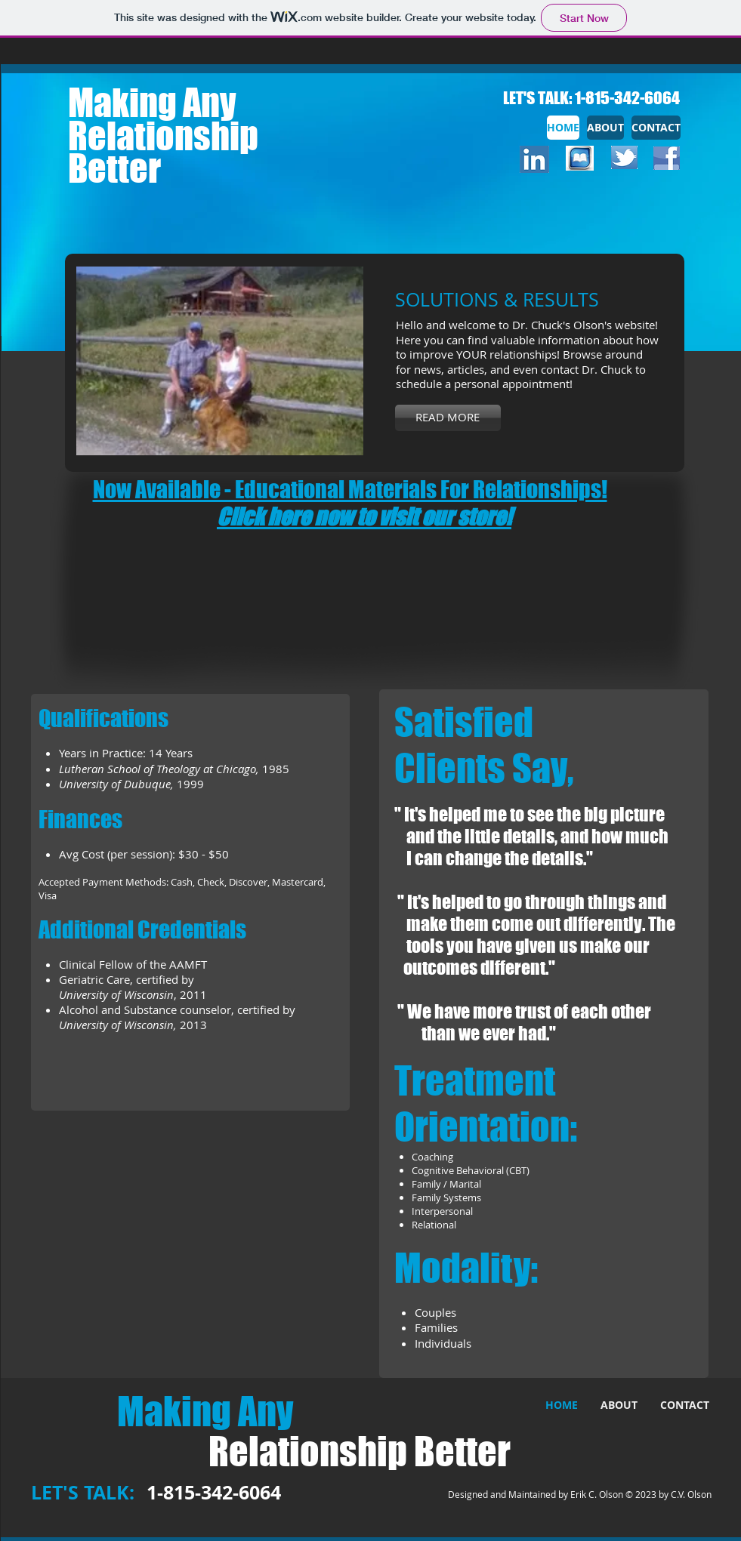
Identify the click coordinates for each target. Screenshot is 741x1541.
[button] (219, 361)
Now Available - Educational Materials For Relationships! (350, 489)
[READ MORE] (448, 418)
